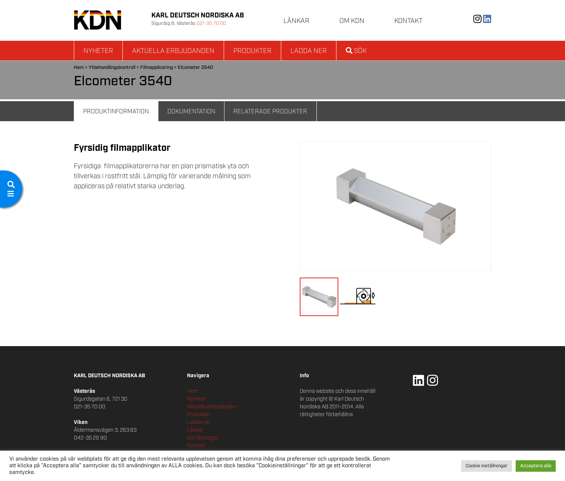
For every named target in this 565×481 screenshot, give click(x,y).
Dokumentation (191, 112)
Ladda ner (308, 51)
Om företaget (202, 438)
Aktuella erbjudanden (173, 51)
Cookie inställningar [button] (486, 466)
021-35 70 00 (211, 23)
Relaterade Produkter (270, 112)
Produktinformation (116, 112)
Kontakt (408, 21)
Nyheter (98, 51)
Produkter (252, 51)
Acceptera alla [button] (535, 466)
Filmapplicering (156, 67)
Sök (356, 51)
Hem (79, 67)
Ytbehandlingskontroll (112, 67)
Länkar (296, 21)
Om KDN (351, 21)
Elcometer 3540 (195, 67)
